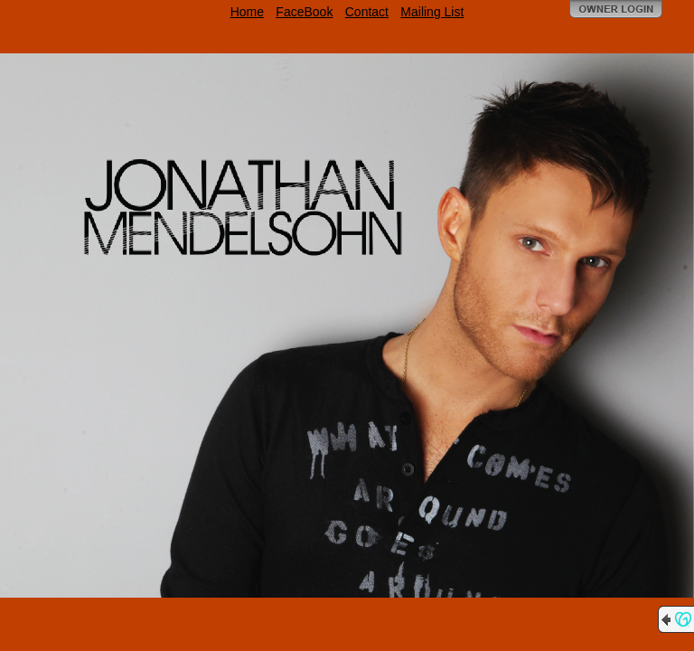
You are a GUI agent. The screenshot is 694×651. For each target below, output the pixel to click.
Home (247, 12)
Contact (367, 12)
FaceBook (304, 12)
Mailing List (432, 12)
